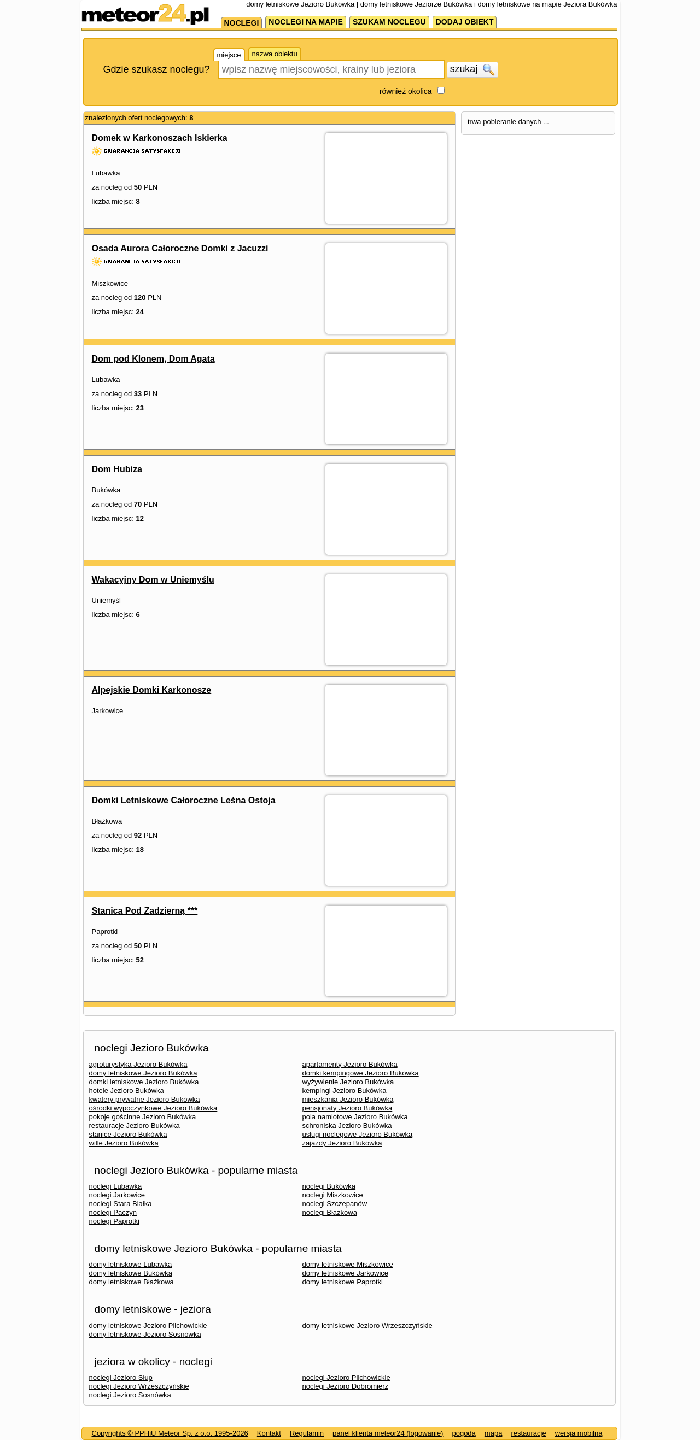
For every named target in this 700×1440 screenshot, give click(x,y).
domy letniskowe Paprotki (342, 1282)
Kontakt (269, 1433)
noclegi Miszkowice (332, 1195)
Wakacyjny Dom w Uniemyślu (153, 579)
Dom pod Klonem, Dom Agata (153, 358)
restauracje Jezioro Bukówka (134, 1125)
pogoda (463, 1433)
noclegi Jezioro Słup (121, 1377)
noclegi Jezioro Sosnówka (130, 1395)
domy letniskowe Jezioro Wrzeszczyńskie (367, 1325)
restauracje (528, 1433)
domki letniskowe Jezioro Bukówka (144, 1082)
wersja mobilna (579, 1433)
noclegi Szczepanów (335, 1204)
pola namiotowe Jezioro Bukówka (355, 1117)
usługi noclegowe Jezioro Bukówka (357, 1134)
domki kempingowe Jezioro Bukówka (360, 1073)
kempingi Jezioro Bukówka (344, 1090)
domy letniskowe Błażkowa (131, 1282)
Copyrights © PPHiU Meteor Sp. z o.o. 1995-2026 (170, 1433)
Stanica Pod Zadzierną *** (145, 910)
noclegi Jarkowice (117, 1195)
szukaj (472, 69)
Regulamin (307, 1433)
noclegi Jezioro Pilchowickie (346, 1377)
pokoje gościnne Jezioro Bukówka (142, 1117)
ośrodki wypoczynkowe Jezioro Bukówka (153, 1108)
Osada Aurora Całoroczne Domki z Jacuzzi (180, 248)
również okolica (406, 91)
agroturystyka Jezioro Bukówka (138, 1064)
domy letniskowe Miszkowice (347, 1264)
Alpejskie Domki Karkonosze (152, 690)
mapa (494, 1433)
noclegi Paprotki (114, 1221)
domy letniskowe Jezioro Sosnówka (145, 1334)
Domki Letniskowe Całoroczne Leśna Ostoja (184, 800)
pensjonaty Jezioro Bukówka (347, 1108)
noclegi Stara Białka (120, 1204)
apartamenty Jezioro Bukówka (350, 1064)
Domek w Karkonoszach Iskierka (160, 138)
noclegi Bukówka (329, 1186)
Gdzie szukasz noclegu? (156, 69)
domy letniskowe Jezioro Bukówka (143, 1073)
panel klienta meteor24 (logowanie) (387, 1433)
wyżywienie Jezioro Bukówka (348, 1082)
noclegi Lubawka (115, 1186)
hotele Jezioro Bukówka (126, 1090)
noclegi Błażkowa (329, 1212)
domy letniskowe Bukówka (130, 1273)
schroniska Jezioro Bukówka (347, 1125)
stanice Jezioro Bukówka (128, 1134)
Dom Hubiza (117, 469)
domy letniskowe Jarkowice (345, 1273)
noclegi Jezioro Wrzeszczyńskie (139, 1386)
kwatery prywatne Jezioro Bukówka (144, 1099)
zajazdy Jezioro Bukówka (342, 1143)
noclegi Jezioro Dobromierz (345, 1386)
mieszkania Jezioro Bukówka (348, 1099)
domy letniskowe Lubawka (130, 1264)
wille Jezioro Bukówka (124, 1143)
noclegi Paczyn (113, 1212)
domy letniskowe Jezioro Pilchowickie (148, 1325)
